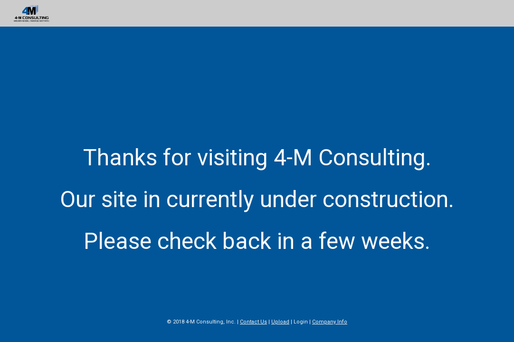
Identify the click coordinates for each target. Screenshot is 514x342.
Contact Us (253, 322)
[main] (257, 190)
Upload (280, 322)
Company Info (329, 322)
